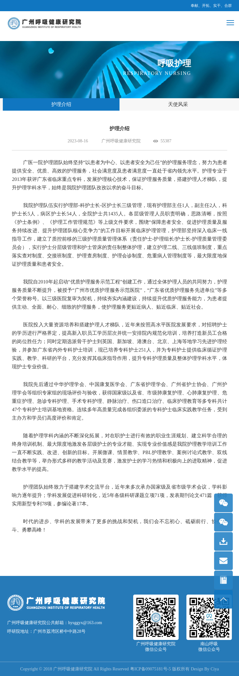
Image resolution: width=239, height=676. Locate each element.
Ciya (215, 669)
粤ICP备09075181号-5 (150, 669)
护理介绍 (61, 104)
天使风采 (178, 104)
